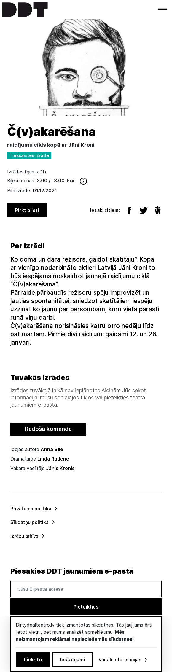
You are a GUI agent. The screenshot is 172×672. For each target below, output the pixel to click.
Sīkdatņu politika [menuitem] (29, 522)
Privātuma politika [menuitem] (30, 509)
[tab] (48, 429)
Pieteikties (86, 607)
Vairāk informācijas (123, 660)
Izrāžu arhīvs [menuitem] (24, 536)
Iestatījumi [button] (72, 660)
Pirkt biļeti (27, 210)
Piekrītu (33, 660)
